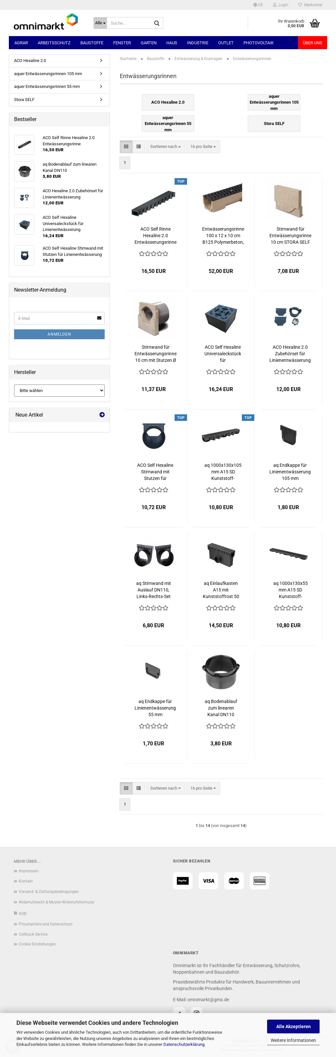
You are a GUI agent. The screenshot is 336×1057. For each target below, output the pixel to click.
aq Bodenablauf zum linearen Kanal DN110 (221, 708)
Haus (171, 42)
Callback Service (33, 934)
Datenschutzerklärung (183, 1044)
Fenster (122, 42)
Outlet (226, 42)
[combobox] (165, 146)
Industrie (197, 42)
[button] (258, 5)
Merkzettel (310, 5)
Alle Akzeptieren (293, 1026)
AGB (22, 913)
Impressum (29, 871)
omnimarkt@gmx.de (208, 999)
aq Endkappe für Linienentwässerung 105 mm (290, 472)
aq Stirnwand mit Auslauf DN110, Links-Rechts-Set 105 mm (153, 590)
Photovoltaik (258, 42)
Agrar (21, 42)
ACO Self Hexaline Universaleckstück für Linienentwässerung (222, 353)
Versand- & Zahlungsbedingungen (49, 891)
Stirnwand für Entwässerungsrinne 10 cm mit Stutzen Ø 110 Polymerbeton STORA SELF (156, 353)
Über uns (312, 42)
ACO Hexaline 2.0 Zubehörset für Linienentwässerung (290, 353)
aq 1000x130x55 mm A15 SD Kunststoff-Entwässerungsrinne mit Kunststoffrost (290, 590)
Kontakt (26, 881)
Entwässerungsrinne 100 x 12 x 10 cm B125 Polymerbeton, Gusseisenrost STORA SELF (223, 235)
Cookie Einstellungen (37, 944)
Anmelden (59, 334)
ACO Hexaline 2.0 (30, 60)
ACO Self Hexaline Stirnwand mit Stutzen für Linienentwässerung (155, 472)
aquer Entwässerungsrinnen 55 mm (47, 86)
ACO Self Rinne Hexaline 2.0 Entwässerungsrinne (156, 235)
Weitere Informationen (293, 1040)
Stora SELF (24, 99)
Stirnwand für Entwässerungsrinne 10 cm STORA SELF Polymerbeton (290, 235)
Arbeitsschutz (54, 42)
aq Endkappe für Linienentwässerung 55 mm (155, 708)
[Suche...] (100, 23)
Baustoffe (91, 42)
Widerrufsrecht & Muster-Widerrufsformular (56, 902)
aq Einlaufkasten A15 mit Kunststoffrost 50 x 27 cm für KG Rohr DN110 (221, 590)
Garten (149, 42)
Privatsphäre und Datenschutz (46, 924)
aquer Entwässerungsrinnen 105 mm (48, 73)
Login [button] (280, 5)
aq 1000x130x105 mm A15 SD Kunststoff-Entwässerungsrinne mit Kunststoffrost (223, 472)
